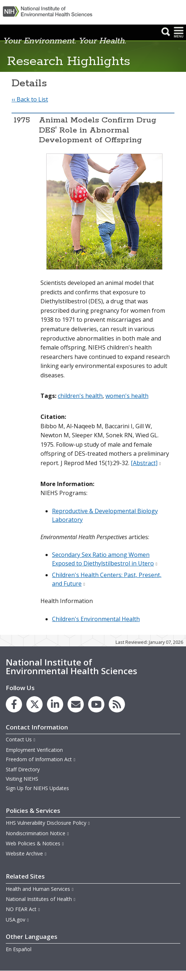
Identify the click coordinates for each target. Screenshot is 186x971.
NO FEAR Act (23, 909)
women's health (126, 396)
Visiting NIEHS (22, 778)
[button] (166, 32)
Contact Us (21, 739)
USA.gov (17, 919)
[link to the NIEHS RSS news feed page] (117, 704)
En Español (18, 949)
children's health (80, 396)
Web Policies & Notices (35, 843)
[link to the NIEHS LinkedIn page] (55, 704)
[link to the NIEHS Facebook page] (14, 704)
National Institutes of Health (41, 899)
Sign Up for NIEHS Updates (37, 788)
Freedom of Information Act (41, 759)
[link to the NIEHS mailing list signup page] (76, 704)
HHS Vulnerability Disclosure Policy (48, 822)
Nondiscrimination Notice (37, 833)
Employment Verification (34, 749)
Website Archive (26, 853)
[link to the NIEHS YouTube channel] (96, 704)
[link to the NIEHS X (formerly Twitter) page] (34, 704)
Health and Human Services (40, 888)
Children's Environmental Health (96, 619)
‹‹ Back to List (30, 99)
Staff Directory (23, 769)
